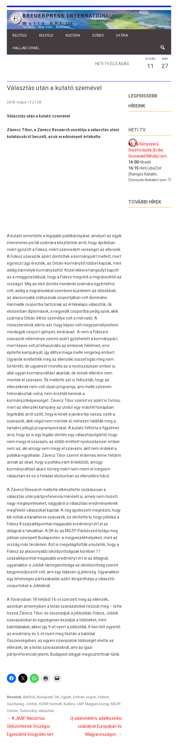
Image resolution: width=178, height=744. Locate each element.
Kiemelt (56, 704)
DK (56, 697)
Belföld (20, 35)
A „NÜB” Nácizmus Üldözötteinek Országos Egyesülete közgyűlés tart (30, 726)
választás (46, 711)
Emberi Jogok (84, 697)
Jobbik (31, 704)
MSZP (115, 704)
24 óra (122, 35)
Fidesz (103, 697)
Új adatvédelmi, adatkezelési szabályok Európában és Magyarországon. (96, 726)
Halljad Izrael (26, 48)
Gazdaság (15, 704)
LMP (80, 704)
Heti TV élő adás (112, 63)
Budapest (45, 697)
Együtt (66, 697)
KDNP (43, 704)
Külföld (46, 35)
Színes (98, 35)
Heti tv (136, 130)
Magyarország (97, 704)
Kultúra (73, 35)
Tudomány (28, 711)
